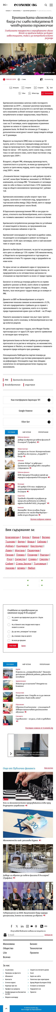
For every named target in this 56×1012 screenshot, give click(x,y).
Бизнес (33, 944)
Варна (35, 537)
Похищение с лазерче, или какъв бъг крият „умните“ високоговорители (30, 753)
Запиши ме (48, 935)
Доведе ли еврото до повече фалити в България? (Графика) (34, 441)
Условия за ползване (37, 986)
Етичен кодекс (10, 983)
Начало (8, 10)
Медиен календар (11, 997)
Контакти (8, 979)
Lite (5, 953)
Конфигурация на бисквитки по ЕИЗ (15, 993)
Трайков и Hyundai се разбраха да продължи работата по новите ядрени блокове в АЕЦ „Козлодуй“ (33, 500)
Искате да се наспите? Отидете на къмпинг (31, 685)
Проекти (34, 953)
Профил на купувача (12, 989)
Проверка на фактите (13, 973)
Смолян (43, 559)
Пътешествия (20, 693)
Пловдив (32, 554)
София (9, 563)
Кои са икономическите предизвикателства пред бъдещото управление (27, 804)
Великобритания (12, 385)
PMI (6, 380)
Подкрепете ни (35, 989)
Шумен (21, 568)
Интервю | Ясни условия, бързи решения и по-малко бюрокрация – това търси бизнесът (33, 512)
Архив (23, 646)
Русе (9, 559)
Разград (44, 554)
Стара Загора (23, 563)
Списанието (19, 716)
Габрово (41, 541)
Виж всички (48, 768)
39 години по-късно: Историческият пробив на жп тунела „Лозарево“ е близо (34, 453)
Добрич (9, 546)
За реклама (9, 970)
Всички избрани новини (41, 519)
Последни (11, 432)
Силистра (20, 559)
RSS (43, 926)
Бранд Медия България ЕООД (40, 983)
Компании (21, 461)
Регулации (21, 484)
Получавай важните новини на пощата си (28, 931)
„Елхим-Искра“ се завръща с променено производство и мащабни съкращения (34, 465)
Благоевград (12, 537)
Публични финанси (29, 10)
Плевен (20, 554)
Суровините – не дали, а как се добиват (33, 720)
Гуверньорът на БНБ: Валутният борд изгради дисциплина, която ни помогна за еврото (25, 914)
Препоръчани (43, 432)
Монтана (20, 550)
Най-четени (27, 432)
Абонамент (9, 976)
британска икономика (23, 380)
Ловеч (8, 550)
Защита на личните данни (39, 970)
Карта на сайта (35, 976)
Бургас (26, 537)
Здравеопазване (21, 681)
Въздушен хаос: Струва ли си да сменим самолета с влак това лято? (33, 696)
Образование (20, 704)
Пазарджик (33, 550)
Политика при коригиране (39, 979)
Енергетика (21, 496)
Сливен (32, 559)
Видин (21, 541)
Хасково (10, 568)
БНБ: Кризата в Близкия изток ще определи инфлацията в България (34, 476)
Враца (30, 541)
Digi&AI (18, 669)
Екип (32, 973)
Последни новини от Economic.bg (39, 728)
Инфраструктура (23, 449)
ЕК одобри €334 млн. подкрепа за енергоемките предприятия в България (32, 489)
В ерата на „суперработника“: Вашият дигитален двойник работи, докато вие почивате (33, 674)
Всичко (6, 957)
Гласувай (12, 646)
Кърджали (22, 546)
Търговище (40, 563)
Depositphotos (36, 1009)
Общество (8, 948)
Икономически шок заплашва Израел (22, 840)
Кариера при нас (11, 986)
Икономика (16, 10)
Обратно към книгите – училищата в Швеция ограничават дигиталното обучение (33, 709)
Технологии (25, 749)
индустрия (30, 385)
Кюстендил (36, 546)
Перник (9, 554)
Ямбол (31, 568)
